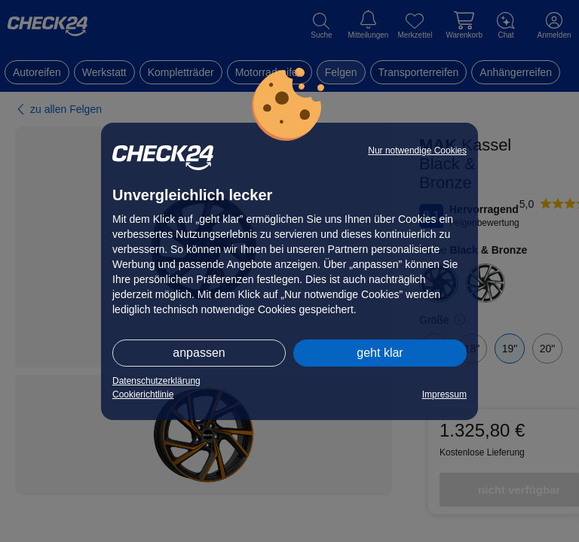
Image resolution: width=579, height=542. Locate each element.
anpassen (199, 352)
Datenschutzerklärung (156, 381)
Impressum (444, 394)
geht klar (380, 352)
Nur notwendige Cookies (417, 150)
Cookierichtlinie (142, 394)
